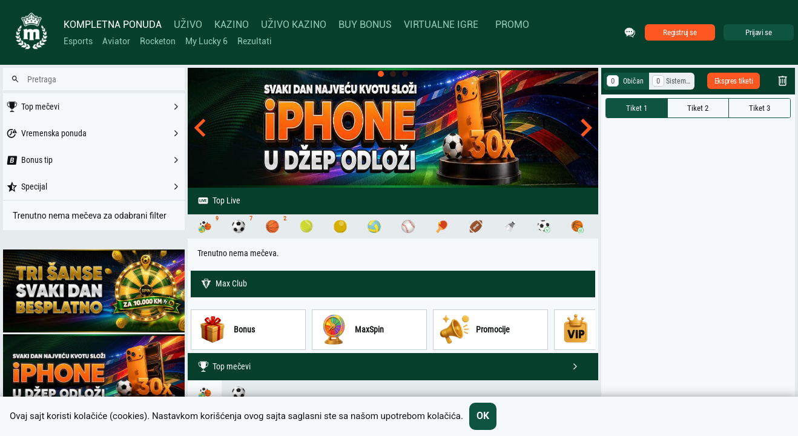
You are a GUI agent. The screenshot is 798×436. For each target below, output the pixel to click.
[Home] (30, 32)
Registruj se (679, 32)
